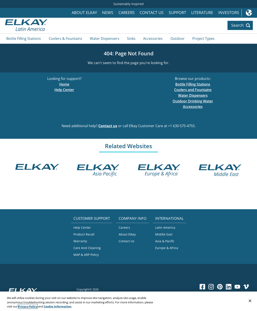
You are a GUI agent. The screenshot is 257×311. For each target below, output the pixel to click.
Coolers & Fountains (65, 38)
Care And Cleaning (87, 248)
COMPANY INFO (132, 218)
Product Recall (83, 234)
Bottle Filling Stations (23, 38)
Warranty (80, 241)
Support (177, 12)
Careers (126, 12)
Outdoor (177, 38)
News (107, 12)
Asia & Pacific (164, 241)
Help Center (64, 89)
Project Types (203, 38)
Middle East (163, 234)
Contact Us (151, 12)
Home (64, 84)
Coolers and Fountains (193, 89)
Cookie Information (57, 306)
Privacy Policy (27, 306)
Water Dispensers (104, 38)
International (249, 13)
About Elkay (84, 12)
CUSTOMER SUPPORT (91, 218)
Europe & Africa (166, 248)
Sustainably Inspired (128, 4)
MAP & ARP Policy (86, 254)
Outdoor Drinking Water (193, 101)
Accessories (153, 38)
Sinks (131, 38)
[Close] (250, 301)
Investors (228, 12)
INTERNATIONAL (169, 218)
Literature (202, 12)
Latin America (165, 227)
